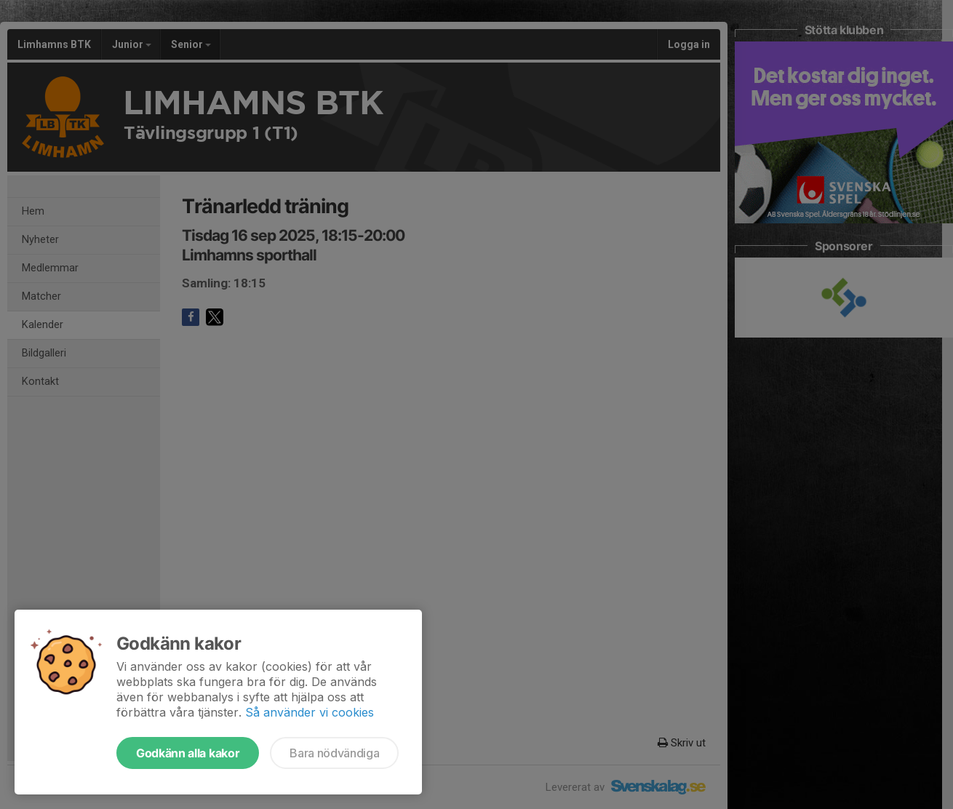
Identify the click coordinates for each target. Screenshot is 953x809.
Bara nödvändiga (334, 753)
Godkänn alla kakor (187, 753)
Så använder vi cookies (309, 712)
